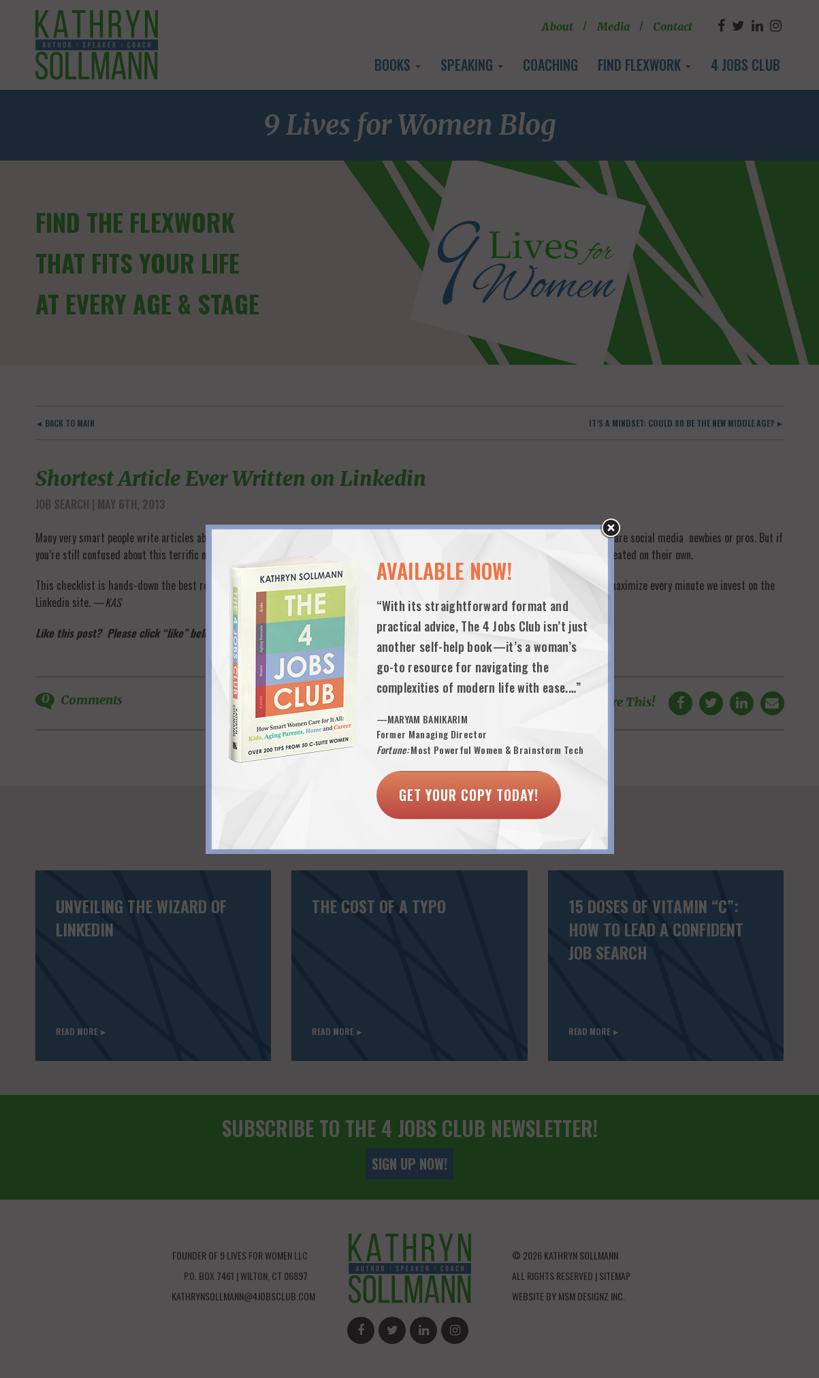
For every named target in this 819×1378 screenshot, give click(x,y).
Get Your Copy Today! (469, 795)
